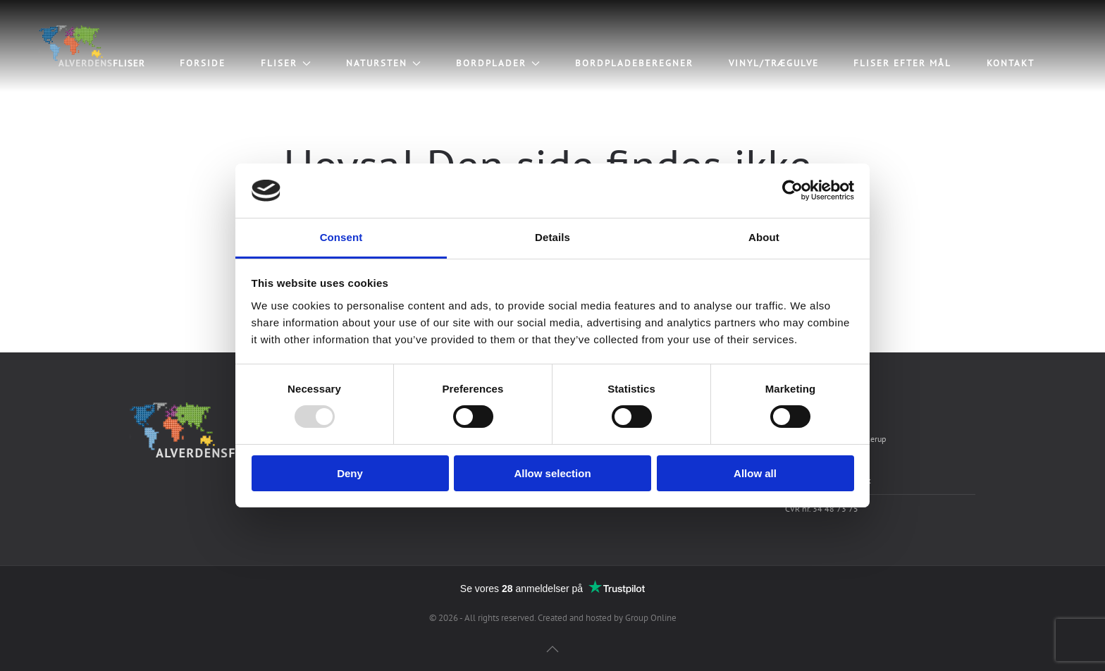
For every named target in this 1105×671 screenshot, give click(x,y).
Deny (350, 473)
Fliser (286, 63)
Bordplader (498, 63)
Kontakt (1011, 63)
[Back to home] (90, 46)
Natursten (383, 63)
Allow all (755, 473)
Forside (203, 63)
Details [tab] (552, 237)
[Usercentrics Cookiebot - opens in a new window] (792, 190)
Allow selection (552, 473)
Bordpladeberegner (634, 63)
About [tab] (763, 237)
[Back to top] (552, 649)
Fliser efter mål (902, 63)
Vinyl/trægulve (774, 63)
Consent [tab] (341, 237)
